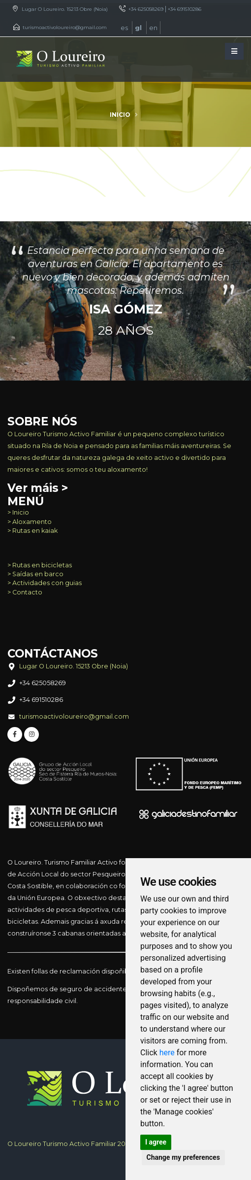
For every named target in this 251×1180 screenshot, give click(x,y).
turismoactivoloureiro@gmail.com (65, 27)
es (125, 28)
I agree (155, 1142)
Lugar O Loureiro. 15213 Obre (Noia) (65, 9)
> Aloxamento (29, 521)
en (153, 28)
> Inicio (18, 512)
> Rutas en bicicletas (39, 565)
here (167, 1052)
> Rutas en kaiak (32, 530)
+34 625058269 (145, 9)
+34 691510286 (184, 9)
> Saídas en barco (35, 574)
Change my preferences (183, 1157)
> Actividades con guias (44, 583)
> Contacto (24, 592)
